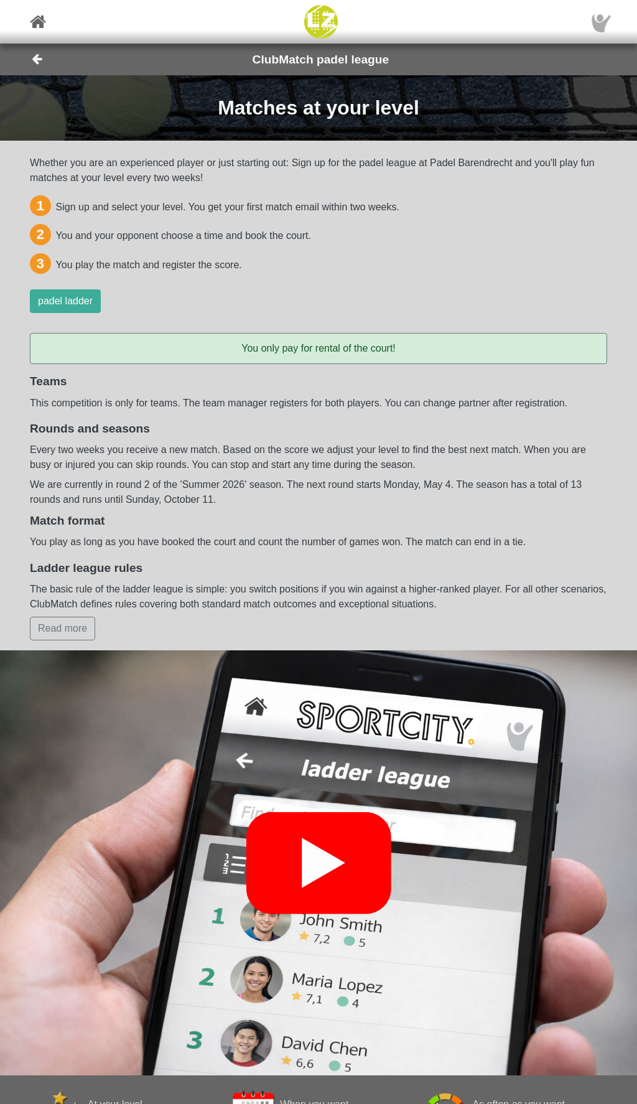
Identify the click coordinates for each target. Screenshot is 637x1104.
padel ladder (65, 301)
